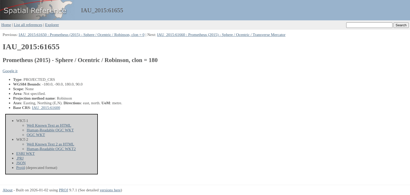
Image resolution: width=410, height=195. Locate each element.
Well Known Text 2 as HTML (50, 144)
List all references (28, 24)
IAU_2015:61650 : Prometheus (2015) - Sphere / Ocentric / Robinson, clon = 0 (81, 34)
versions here (110, 190)
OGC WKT (36, 134)
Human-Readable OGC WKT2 (51, 149)
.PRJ (20, 158)
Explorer (52, 24)
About (8, 190)
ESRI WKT (25, 153)
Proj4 (20, 167)
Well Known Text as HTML (49, 125)
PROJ (63, 190)
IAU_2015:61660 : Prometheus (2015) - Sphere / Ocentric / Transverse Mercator (221, 34)
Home (6, 24)
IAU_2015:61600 (46, 107)
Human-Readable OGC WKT (50, 130)
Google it (10, 71)
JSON (21, 163)
